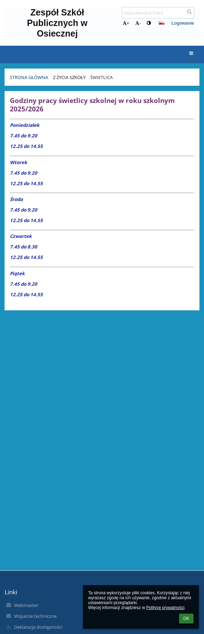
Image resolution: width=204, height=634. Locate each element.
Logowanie (182, 23)
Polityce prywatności (165, 607)
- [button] (138, 23)
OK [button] (186, 618)
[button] (161, 23)
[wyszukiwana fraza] (158, 13)
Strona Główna (29, 77)
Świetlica (101, 77)
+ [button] (126, 23)
